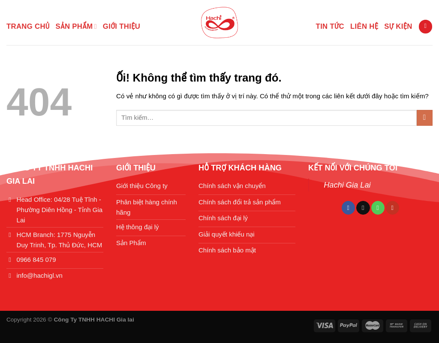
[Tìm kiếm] (425, 26)
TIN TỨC (330, 26)
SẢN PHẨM (76, 26)
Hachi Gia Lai (347, 184)
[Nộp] (425, 118)
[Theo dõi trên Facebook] (348, 208)
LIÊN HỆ (364, 26)
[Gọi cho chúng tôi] (378, 208)
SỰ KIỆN (398, 26)
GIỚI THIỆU (121, 26)
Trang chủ (28, 26)
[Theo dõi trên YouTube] (392, 208)
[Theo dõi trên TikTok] (363, 208)
